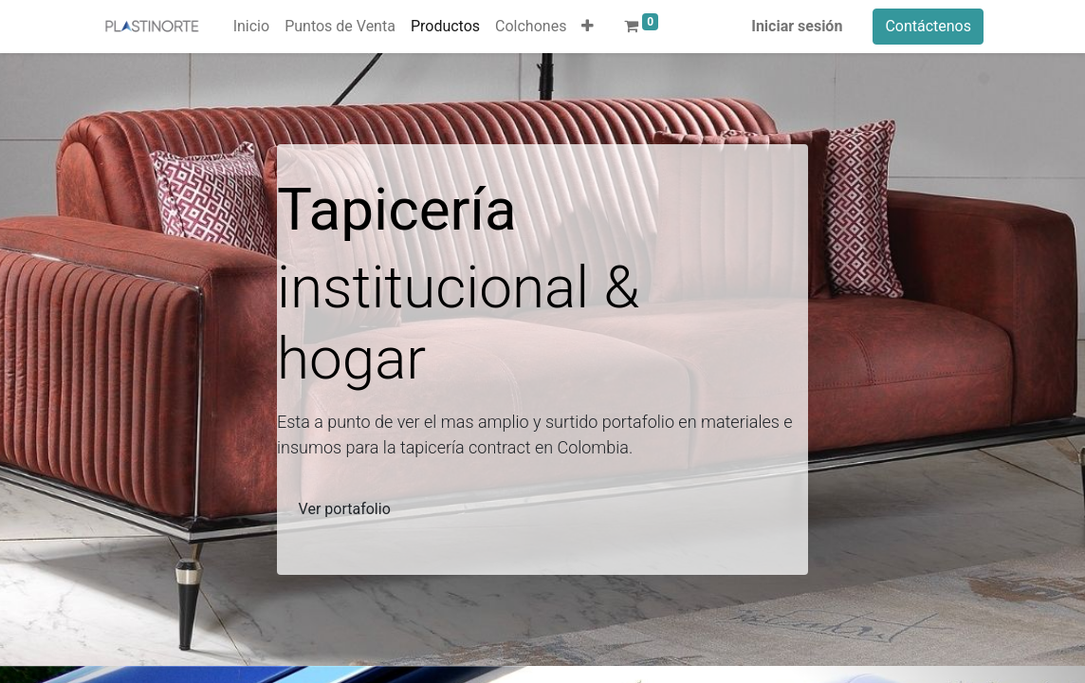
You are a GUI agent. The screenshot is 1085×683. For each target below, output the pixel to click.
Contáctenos (928, 26)
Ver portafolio (345, 509)
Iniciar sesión (796, 26)
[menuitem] (251, 27)
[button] (587, 27)
